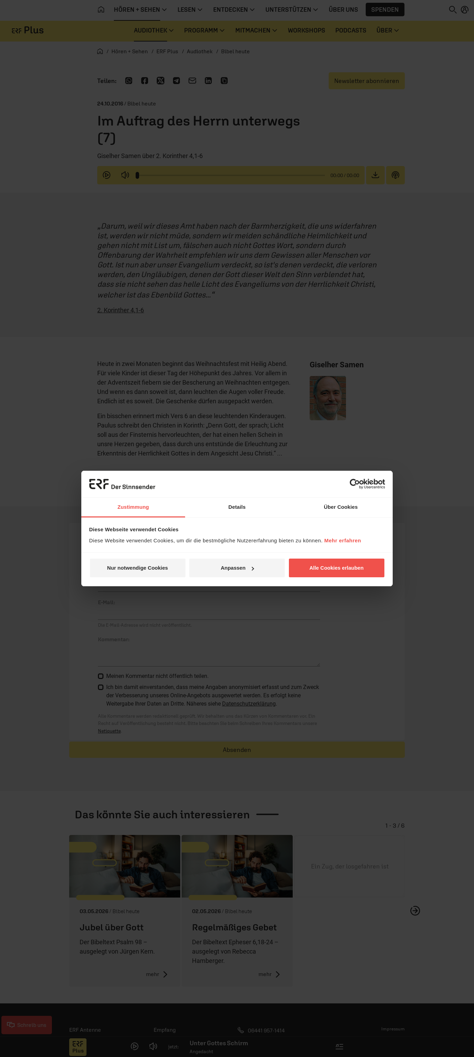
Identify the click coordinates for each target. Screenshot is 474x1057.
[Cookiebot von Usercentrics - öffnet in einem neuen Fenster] (355, 484)
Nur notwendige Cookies (137, 568)
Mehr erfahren (342, 540)
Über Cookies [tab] (341, 507)
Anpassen (237, 568)
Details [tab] (237, 507)
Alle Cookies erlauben (336, 568)
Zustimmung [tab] (133, 507)
